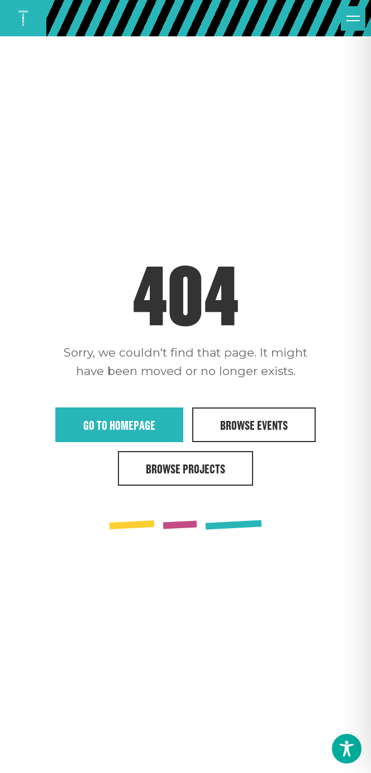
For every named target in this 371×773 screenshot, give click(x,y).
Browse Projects (185, 468)
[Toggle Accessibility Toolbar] (347, 749)
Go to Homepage (119, 425)
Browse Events (254, 425)
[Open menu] (353, 18)
